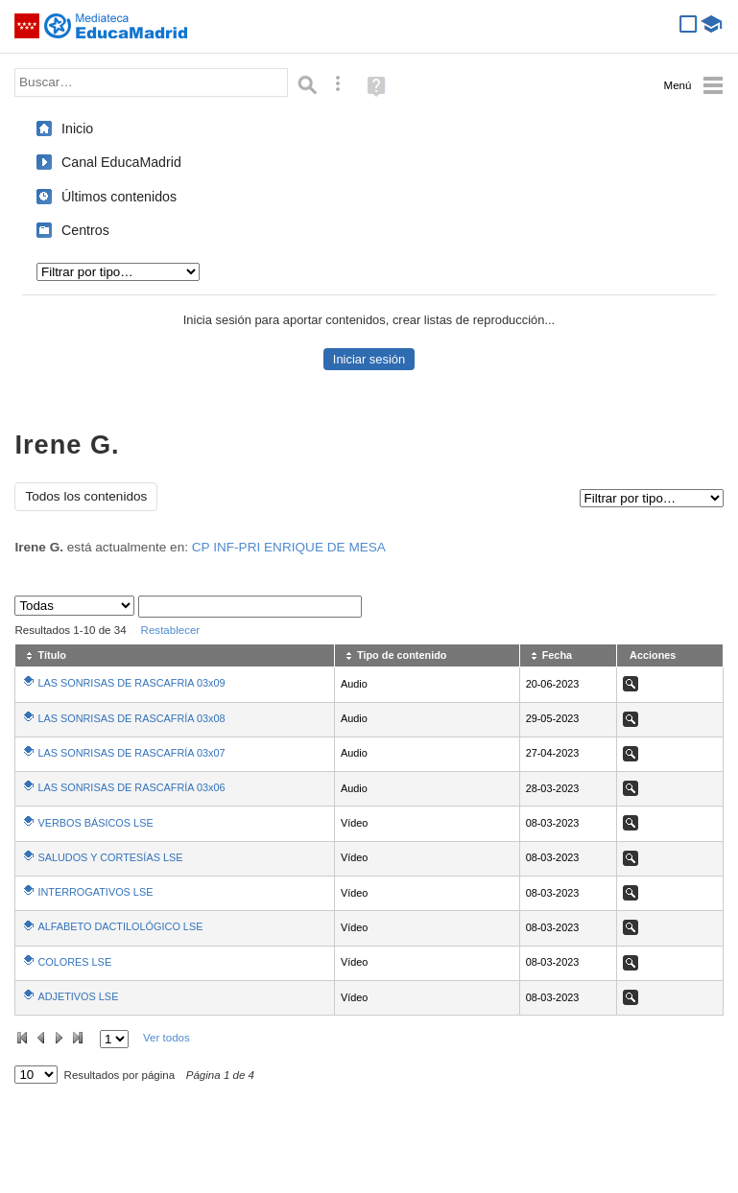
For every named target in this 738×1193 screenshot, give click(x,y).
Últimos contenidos (119, 196)
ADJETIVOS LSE (77, 996)
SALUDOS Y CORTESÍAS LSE (109, 857)
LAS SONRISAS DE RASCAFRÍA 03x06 (131, 787)
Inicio (77, 128)
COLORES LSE (74, 962)
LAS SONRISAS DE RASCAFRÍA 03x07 (131, 753)
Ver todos (166, 1037)
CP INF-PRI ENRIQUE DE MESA (289, 547)
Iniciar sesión (369, 359)
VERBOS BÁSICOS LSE (95, 823)
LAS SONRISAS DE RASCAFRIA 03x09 (131, 683)
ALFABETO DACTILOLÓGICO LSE (119, 926)
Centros (85, 230)
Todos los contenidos (86, 496)
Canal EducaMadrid (121, 162)
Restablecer (171, 630)
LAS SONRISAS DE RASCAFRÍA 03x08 (131, 718)
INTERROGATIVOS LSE (95, 892)
